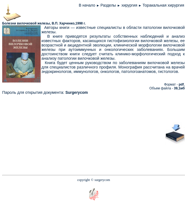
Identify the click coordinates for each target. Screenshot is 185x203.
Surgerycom (76, 92)
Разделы (108, 5)
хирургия (129, 5)
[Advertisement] (112, 133)
